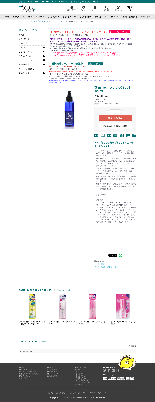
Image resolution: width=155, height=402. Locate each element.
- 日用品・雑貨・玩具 (82, 382)
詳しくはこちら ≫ (95, 64)
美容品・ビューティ (115, 267)
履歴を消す (132, 346)
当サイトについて (26, 369)
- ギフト (78, 371)
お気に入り (52, 371)
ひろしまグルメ (54, 17)
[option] (69, 107)
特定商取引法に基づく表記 (29, 374)
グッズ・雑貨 (146, 17)
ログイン (51, 367)
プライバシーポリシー (27, 371)
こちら (70, 46)
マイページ (52, 369)
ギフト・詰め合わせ (129, 17)
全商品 (6, 17)
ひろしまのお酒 (86, 17)
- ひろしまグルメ (81, 374)
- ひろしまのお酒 (81, 376)
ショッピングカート (55, 374)
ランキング (40, 17)
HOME (22, 367)
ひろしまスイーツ (70, 17)
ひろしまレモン (101, 17)
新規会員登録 (52, 376)
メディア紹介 (28, 17)
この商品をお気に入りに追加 (115, 126)
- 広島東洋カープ (81, 384)
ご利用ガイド (24, 378)
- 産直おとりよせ (81, 378)
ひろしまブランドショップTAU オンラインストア (77, 392)
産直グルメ (115, 17)
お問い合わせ (24, 376)
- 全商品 (78, 369)
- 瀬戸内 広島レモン (81, 380)
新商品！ (16, 17)
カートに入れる (115, 118)
